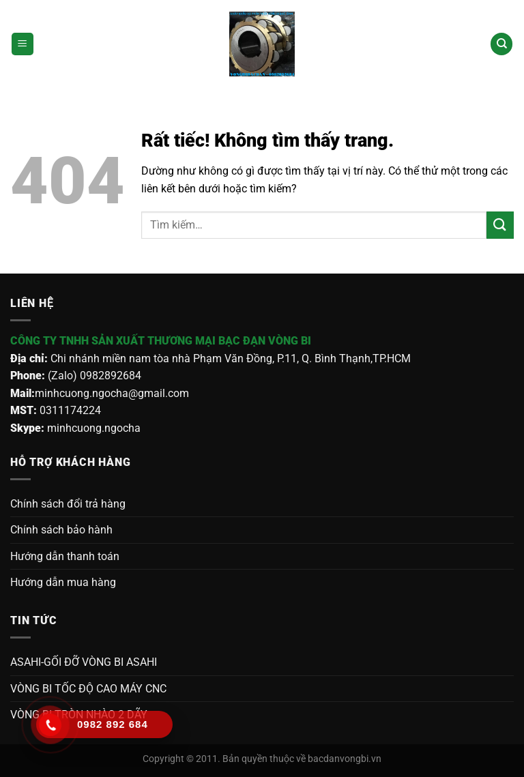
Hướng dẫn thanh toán (64, 556)
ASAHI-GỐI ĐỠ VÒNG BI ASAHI (83, 662)
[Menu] (22, 44)
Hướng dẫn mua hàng (63, 582)
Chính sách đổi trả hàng (68, 503)
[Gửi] (500, 224)
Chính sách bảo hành (61, 529)
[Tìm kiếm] (501, 44)
